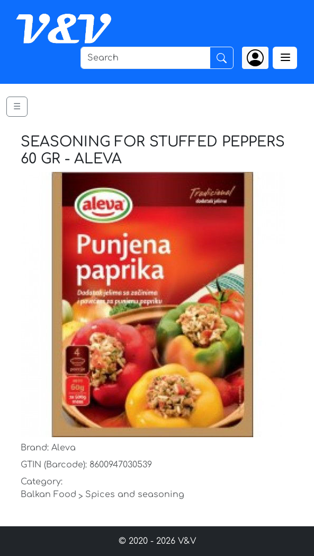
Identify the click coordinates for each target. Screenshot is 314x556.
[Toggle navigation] (285, 58)
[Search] (145, 58)
